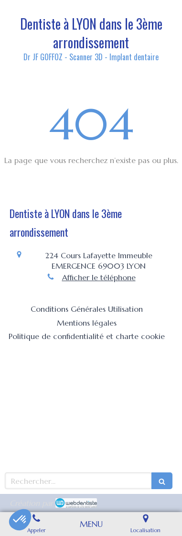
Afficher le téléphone (99, 277)
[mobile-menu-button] (91, 524)
